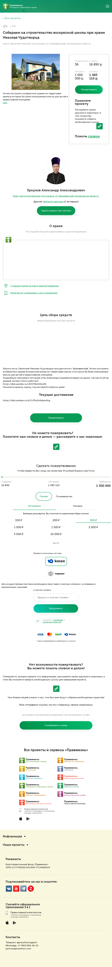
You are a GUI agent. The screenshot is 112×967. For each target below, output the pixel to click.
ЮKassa (70, 634)
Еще (5, 102)
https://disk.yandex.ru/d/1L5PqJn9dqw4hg (26, 400)
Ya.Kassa (56, 561)
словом (94, 136)
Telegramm (23, 888)
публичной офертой (52, 622)
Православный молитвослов (36, 809)
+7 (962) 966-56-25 (27, 945)
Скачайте (12, 904)
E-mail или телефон (42, 590)
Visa (40, 634)
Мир (58, 634)
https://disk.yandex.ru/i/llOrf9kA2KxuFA (24, 384)
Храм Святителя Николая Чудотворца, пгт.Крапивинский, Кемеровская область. (56, 196)
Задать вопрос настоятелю (56, 210)
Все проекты (13, 18)
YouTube (16, 888)
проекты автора (53, 201)
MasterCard (49, 634)
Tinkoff (56, 573)
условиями (58, 620)
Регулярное (34, 506)
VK (9, 888)
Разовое (77, 506)
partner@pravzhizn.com (18, 948)
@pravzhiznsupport (27, 942)
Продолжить (56, 608)
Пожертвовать (56, 417)
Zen (31, 888)
